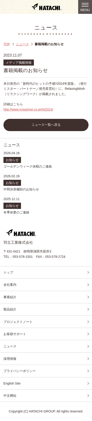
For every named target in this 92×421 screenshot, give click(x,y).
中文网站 (9, 395)
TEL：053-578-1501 (18, 257)
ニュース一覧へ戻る (46, 124)
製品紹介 (9, 309)
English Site (12, 383)
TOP (6, 44)
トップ (8, 272)
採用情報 (9, 359)
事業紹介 (9, 297)
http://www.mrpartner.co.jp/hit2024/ (28, 109)
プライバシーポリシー (19, 371)
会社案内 (9, 284)
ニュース (22, 44)
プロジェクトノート (18, 322)
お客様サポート (14, 334)
